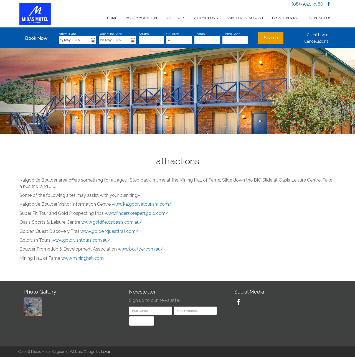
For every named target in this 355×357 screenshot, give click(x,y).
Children (172, 33)
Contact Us (320, 18)
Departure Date (110, 33)
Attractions (206, 18)
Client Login (317, 35)
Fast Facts (175, 18)
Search (271, 37)
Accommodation (141, 18)
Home (112, 18)
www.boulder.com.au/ (140, 249)
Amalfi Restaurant (244, 18)
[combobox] (151, 40)
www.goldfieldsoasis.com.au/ (111, 222)
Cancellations (316, 41)
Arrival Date (67, 33)
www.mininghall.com (82, 258)
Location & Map (286, 18)
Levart (106, 352)
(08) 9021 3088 (307, 4)
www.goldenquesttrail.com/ (109, 231)
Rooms (199, 33)
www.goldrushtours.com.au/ (81, 240)
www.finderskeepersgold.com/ (136, 213)
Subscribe (142, 321)
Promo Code (231, 33)
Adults (144, 33)
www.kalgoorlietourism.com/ (142, 204)
